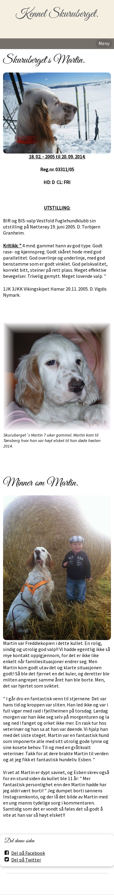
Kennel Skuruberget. (57, 14)
